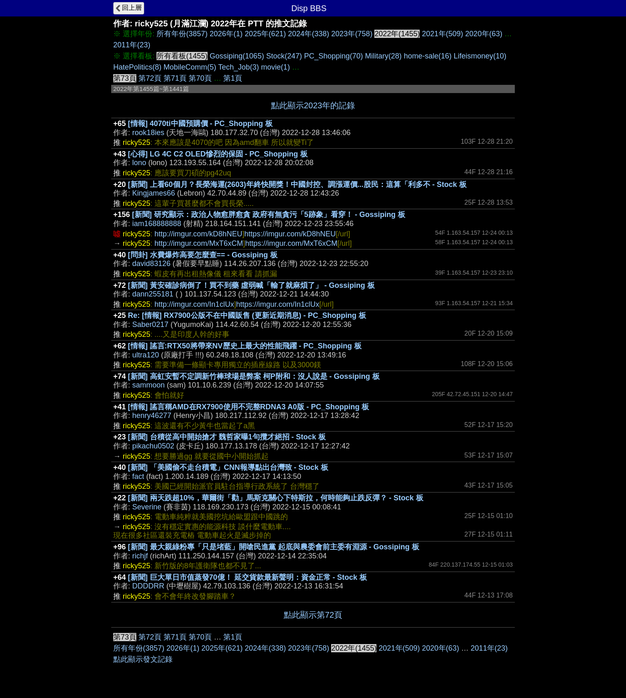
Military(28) (383, 56)
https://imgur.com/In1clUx (277, 304)
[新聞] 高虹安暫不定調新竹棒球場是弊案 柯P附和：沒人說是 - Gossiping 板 (254, 376)
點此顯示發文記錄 (143, 659)
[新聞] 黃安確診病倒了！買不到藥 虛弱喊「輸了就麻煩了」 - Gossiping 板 (251, 285)
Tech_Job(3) (238, 67)
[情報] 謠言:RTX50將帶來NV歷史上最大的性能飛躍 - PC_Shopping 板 (245, 346)
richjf (140, 556)
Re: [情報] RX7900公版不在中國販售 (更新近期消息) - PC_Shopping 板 (247, 315)
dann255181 (152, 294)
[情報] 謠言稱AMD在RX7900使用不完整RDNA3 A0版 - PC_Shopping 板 (248, 407)
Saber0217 (150, 324)
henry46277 (151, 415)
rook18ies (148, 132)
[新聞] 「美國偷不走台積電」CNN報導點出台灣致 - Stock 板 (228, 467)
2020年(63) (483, 34)
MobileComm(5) (190, 67)
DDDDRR (148, 586)
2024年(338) (308, 34)
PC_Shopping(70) (333, 56)
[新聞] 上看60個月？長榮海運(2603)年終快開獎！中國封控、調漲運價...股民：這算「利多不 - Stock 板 (297, 184)
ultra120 (145, 355)
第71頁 (175, 78)
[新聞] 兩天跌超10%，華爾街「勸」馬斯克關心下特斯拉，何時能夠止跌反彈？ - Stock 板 (275, 498)
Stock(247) (284, 56)
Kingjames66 (153, 193)
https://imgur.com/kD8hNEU (290, 234)
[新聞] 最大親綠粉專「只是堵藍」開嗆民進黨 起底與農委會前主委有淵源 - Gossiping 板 (273, 547)
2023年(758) (351, 34)
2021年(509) (442, 34)
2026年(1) (226, 34)
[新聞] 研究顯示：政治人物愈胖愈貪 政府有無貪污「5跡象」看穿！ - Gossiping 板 (268, 214)
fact (138, 476)
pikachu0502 (153, 446)
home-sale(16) (427, 56)
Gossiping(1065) (237, 56)
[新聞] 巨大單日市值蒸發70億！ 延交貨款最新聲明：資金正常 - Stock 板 (247, 577)
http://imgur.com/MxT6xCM (198, 243)
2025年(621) (265, 34)
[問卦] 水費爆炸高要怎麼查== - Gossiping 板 (203, 255)
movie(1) (275, 67)
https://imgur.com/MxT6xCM (291, 243)
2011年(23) (131, 45)
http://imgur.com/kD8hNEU (198, 234)
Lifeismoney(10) (479, 56)
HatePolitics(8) (137, 67)
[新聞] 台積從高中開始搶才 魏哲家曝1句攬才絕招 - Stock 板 (227, 437)
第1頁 (232, 78)
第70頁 (200, 78)
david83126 (151, 263)
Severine (146, 507)
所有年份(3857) (182, 34)
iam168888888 (156, 223)
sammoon (148, 385)
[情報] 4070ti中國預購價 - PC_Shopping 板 (200, 123)
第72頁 (149, 78)
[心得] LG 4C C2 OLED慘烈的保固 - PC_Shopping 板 (218, 154)
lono (139, 163)
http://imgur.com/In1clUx (194, 304)
